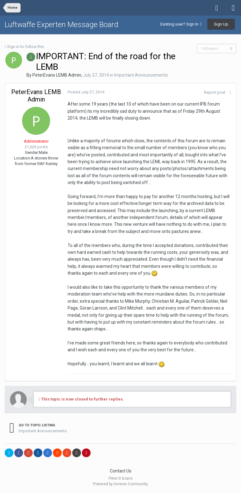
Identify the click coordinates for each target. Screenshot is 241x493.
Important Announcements (141, 75)
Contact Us (120, 470)
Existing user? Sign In (181, 24)
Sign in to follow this (25, 46)
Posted (85, 92)
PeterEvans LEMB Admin (56, 75)
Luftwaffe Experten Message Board (61, 24)
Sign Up (221, 24)
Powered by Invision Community (120, 484)
